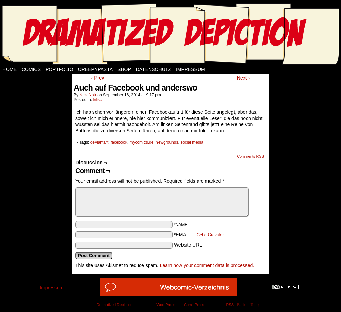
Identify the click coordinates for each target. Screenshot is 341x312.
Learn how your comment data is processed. (207, 265)
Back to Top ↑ (248, 305)
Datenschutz (153, 69)
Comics (31, 69)
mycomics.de (141, 142)
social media (191, 142)
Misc (97, 99)
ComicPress (194, 305)
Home (9, 69)
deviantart (99, 142)
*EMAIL (199, 234)
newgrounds (167, 142)
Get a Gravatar (210, 234)
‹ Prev (97, 78)
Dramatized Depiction (114, 305)
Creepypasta (95, 69)
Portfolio (59, 69)
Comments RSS (250, 156)
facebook (119, 142)
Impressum (190, 69)
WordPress (165, 305)
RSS (230, 305)
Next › (243, 78)
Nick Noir (87, 95)
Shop (124, 69)
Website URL (188, 245)
